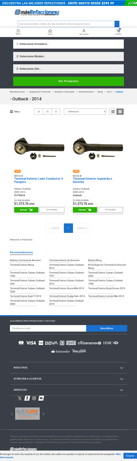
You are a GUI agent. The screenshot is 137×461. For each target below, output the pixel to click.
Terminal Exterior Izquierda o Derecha (92, 180)
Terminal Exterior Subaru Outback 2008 (27, 302)
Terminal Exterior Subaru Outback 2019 (66, 302)
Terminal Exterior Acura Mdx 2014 (66, 288)
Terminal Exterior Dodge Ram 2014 (67, 296)
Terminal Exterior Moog (22, 265)
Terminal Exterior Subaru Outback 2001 (27, 282)
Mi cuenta (83, 32)
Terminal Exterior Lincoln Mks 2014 (106, 296)
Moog (100, 92)
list (113, 112)
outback (119, 92)
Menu (18, 32)
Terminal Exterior (86, 92)
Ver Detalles (51, 210)
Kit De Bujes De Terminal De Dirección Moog (107, 266)
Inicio (50, 32)
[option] (27, 413)
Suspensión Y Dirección (40, 92)
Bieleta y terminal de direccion (25, 260)
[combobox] (68, 44)
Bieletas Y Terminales (64, 92)
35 (47, 111)
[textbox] (68, 24)
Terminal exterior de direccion (64, 260)
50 (56, 111)
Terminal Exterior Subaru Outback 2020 (27, 290)
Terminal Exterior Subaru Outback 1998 (105, 282)
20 (38, 111)
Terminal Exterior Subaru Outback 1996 (27, 274)
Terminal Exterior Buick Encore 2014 (106, 288)
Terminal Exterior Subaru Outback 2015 (66, 282)
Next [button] (43, 414)
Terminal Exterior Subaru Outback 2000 (105, 274)
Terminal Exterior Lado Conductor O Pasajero (38, 180)
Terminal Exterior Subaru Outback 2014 (66, 266)
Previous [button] (11, 414)
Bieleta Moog (95, 260)
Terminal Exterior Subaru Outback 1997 (66, 274)
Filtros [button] (17, 112)
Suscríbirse (106, 328)
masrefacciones (17, 92)
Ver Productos (68, 81)
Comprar (26, 209)
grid (120, 112)
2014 (109, 92)
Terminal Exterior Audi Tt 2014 (25, 296)
